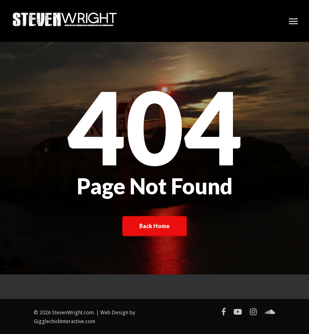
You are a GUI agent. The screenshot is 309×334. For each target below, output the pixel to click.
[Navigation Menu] (293, 21)
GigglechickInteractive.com (64, 321)
